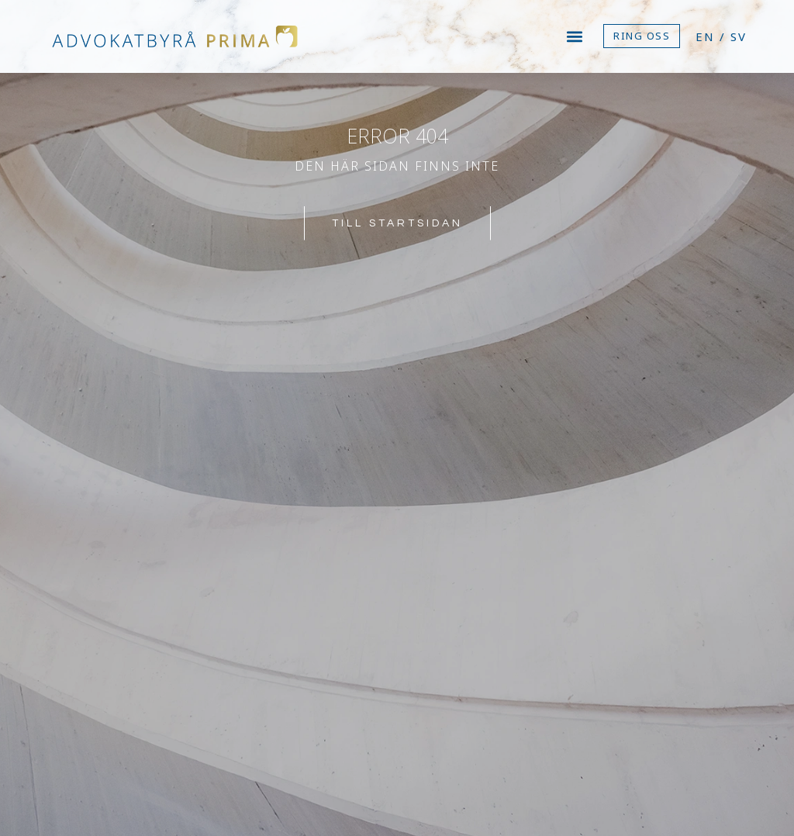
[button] (575, 36)
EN (705, 36)
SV (738, 36)
